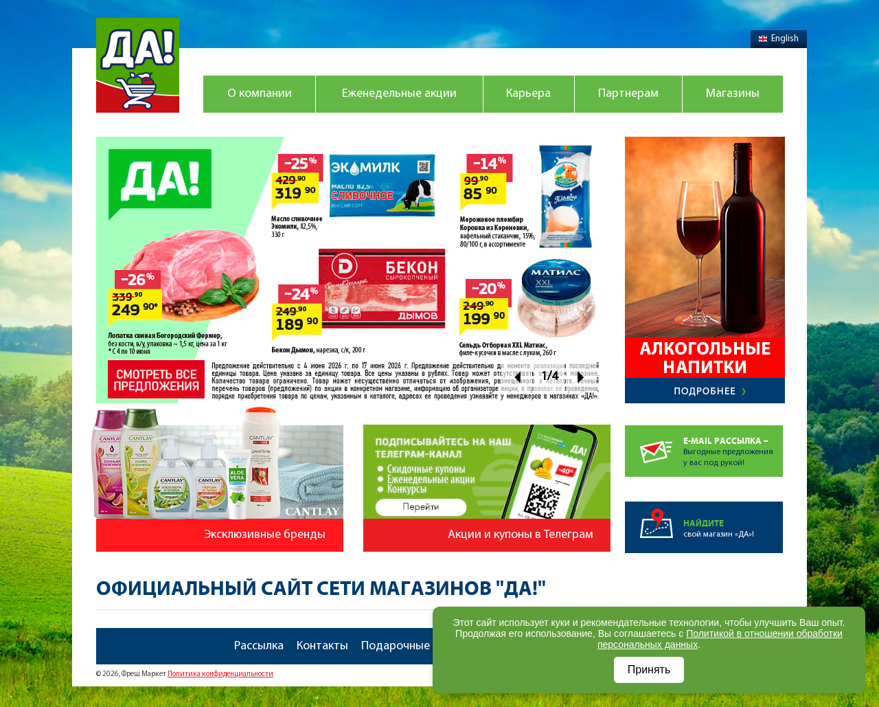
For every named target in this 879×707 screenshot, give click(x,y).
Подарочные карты (413, 646)
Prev (516, 376)
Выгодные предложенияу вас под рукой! (733, 446)
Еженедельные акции (399, 93)
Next (581, 376)
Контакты (322, 646)
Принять (649, 669)
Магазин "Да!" (137, 65)
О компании (259, 93)
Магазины (733, 93)
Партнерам (628, 93)
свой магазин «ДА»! (733, 520)
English (779, 38)
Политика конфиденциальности (220, 674)
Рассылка (259, 646)
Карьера (528, 93)
